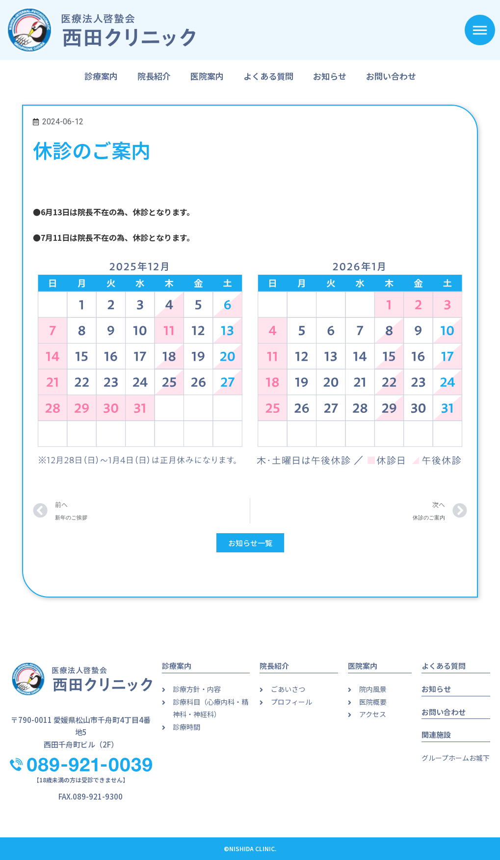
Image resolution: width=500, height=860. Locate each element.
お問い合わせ (391, 76)
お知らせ (329, 76)
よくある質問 (268, 76)
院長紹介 (154, 76)
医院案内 (207, 76)
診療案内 (101, 76)
